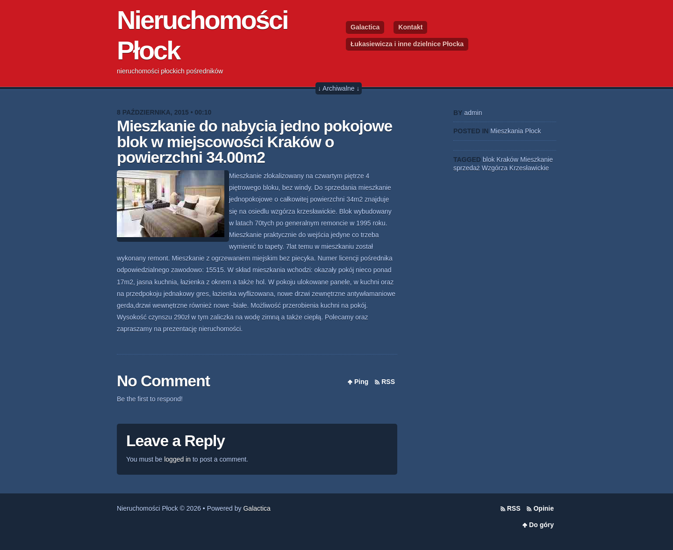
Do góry (541, 524)
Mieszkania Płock (515, 131)
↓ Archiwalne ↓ (338, 88)
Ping (361, 381)
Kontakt (410, 27)
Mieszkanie (536, 159)
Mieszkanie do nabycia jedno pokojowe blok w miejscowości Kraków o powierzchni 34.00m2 (254, 141)
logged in (177, 459)
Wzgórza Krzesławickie (515, 168)
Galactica (365, 27)
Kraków (507, 159)
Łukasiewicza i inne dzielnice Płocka (407, 44)
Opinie (543, 508)
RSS (388, 381)
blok (489, 159)
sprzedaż (466, 168)
